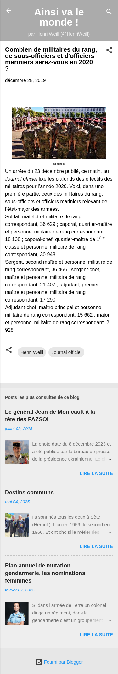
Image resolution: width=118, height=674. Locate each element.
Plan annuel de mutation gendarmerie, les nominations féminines (45, 573)
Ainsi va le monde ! (59, 17)
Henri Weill (31, 352)
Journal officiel (66, 352)
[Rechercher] (109, 12)
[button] (109, 51)
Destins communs (29, 492)
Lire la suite (96, 473)
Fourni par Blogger (59, 662)
